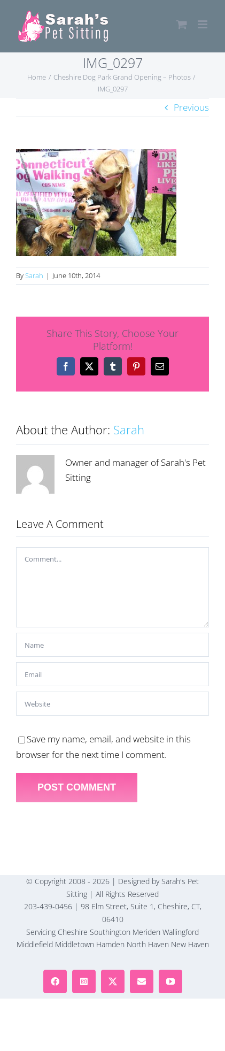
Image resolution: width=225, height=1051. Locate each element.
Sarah (34, 275)
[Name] (112, 645)
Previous (191, 107)
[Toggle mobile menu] (203, 24)
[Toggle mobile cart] (181, 24)
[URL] (112, 704)
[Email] (112, 674)
